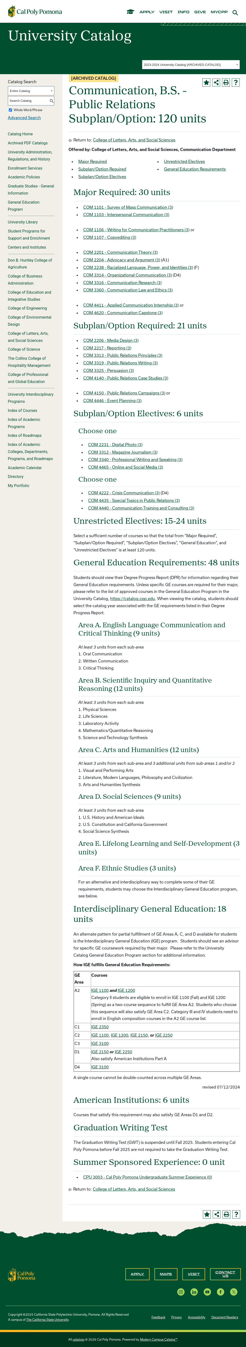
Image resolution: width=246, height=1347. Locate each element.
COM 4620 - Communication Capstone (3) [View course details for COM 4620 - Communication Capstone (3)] (123, 312)
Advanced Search (24, 117)
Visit (194, 1274)
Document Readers (224, 1317)
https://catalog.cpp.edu (132, 598)
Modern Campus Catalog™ (158, 1339)
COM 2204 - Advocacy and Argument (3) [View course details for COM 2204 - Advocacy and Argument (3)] (121, 259)
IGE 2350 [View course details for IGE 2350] (100, 1026)
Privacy (176, 1317)
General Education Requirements (195, 169)
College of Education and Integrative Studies (29, 296)
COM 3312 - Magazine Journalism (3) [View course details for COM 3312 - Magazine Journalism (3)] (122, 452)
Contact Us (225, 1274)
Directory (15, 476)
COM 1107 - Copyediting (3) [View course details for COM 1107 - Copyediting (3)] (109, 237)
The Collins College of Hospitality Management (29, 362)
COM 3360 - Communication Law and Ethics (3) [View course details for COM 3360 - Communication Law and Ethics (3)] (128, 290)
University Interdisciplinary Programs (31, 398)
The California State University (47, 1319)
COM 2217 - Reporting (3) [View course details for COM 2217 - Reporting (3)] (107, 348)
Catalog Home (20, 134)
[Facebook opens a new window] (220, 1292)
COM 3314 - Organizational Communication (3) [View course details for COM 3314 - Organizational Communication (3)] (127, 275)
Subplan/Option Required (102, 169)
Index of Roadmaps (25, 435)
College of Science (24, 349)
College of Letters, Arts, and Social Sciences (28, 337)
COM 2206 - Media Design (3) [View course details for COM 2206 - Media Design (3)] (111, 340)
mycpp (219, 12)
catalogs (78, 1339)
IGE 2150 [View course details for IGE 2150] (139, 1035)
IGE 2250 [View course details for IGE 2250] (164, 1035)
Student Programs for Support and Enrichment (29, 235)
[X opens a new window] (234, 1292)
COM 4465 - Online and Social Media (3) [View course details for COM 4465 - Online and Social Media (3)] (125, 467)
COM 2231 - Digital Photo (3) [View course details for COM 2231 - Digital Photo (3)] (115, 444)
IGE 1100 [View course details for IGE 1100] (100, 990)
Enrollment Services (25, 168)
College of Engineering (27, 308)
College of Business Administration (25, 280)
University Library (23, 222)
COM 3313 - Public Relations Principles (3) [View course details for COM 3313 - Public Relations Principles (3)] (122, 355)
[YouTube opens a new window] (207, 1292)
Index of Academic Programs (24, 423)
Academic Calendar (25, 467)
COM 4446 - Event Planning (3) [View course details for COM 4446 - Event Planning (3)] (112, 400)
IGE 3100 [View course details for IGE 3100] (100, 1043)
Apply (137, 1274)
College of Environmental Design (29, 321)
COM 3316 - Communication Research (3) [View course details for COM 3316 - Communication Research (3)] (122, 282)
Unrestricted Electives (184, 161)
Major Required (92, 161)
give (200, 12)
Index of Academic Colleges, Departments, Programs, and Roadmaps (30, 451)
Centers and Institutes (27, 247)
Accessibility (196, 1317)
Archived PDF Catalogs (28, 143)
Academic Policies (24, 177)
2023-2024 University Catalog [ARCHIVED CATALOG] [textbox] (182, 65)
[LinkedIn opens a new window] (194, 1292)
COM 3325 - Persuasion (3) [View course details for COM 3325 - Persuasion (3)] (108, 370)
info (183, 12)
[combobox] (191, 64)
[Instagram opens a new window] (181, 1292)
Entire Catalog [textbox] (20, 91)
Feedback (158, 1317)
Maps (166, 1274)
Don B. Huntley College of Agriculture (30, 264)
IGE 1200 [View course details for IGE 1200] (126, 990)
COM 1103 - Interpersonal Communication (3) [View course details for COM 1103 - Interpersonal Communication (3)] (126, 214)
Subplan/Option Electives (102, 176)
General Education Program (23, 206)
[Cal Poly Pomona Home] (35, 11)
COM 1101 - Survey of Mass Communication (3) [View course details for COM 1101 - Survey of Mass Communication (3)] (128, 207)
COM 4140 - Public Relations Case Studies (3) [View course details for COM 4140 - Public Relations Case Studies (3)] (125, 378)
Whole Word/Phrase (28, 110)
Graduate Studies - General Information (31, 190)
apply (147, 12)
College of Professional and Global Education (28, 378)
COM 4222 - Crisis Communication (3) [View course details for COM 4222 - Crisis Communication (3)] (124, 492)
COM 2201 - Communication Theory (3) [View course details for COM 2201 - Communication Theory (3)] (120, 252)
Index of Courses (22, 410)
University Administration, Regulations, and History (30, 156)
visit (166, 12)
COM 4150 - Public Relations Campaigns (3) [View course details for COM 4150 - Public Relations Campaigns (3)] (124, 393)
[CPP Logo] (21, 1274)
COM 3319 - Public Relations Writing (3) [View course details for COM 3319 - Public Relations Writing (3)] (120, 362)
